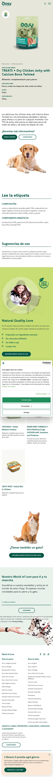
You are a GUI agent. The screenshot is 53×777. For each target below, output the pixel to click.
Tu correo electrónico (8, 602)
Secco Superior (32, 667)
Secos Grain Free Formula (10, 680)
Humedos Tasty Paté (8, 700)
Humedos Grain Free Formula (11, 697)
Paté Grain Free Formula (9, 693)
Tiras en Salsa (6, 703)
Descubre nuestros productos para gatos (26, 555)
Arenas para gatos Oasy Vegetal (37, 722)
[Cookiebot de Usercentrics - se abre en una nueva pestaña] (42, 363)
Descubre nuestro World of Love (16, 354)
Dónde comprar (9, 137)
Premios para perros (8, 713)
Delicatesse (31, 695)
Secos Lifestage (6, 667)
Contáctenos (27, 137)
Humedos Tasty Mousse (35, 689)
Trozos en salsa (32, 682)
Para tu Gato (33, 659)
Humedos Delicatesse (34, 699)
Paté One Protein (7, 690)
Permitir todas (26, 400)
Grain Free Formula (8, 677)
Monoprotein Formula (8, 670)
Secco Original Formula (9, 663)
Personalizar (26, 406)
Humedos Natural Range (9, 710)
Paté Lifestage (6, 687)
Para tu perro (7, 659)
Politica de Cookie (8, 386)
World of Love (8, 654)
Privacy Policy (17, 621)
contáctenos (11, 745)
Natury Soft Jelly (7, 707)
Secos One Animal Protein (10, 673)
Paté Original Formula (8, 683)
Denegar (26, 412)
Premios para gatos (34, 715)
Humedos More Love (34, 712)
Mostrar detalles (41, 394)
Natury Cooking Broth (34, 705)
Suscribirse (26, 610)
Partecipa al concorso (15, 770)
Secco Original (32, 663)
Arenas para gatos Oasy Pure (36, 719)
